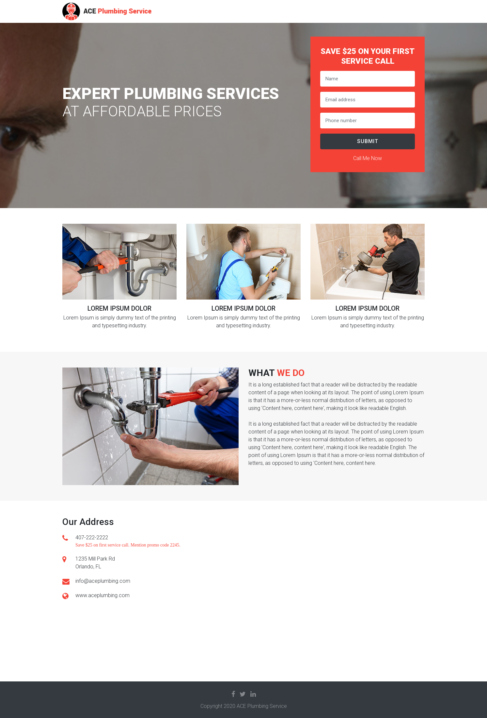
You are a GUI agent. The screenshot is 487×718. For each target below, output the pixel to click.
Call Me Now (367, 158)
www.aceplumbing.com (102, 595)
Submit (367, 141)
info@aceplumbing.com (102, 581)
